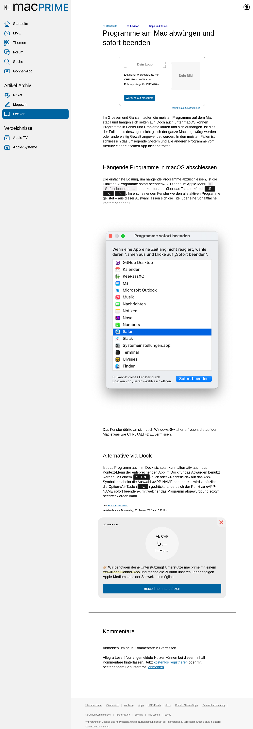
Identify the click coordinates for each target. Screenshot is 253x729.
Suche (13, 62)
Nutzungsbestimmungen (98, 714)
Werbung (128, 705)
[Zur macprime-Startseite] (41, 7)
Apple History (123, 714)
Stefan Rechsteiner (118, 505)
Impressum (154, 714)
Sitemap (139, 714)
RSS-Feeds (154, 705)
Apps (141, 705)
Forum (13, 52)
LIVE (12, 33)
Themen (15, 43)
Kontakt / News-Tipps (186, 705)
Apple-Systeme (20, 147)
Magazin (15, 104)
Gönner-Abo (18, 71)
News (13, 95)
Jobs (167, 705)
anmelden (156, 667)
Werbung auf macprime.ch (186, 108)
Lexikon (14, 114)
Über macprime (93, 705)
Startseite (16, 24)
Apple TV (16, 138)
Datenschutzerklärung (214, 705)
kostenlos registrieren (171, 662)
